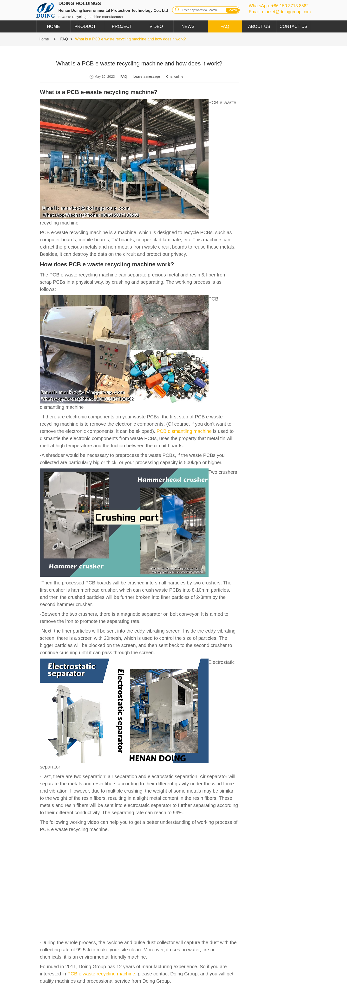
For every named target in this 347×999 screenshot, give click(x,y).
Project (122, 26)
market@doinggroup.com (286, 11)
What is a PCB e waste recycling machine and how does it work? (130, 39)
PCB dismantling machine (184, 431)
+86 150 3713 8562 (290, 5)
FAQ (225, 26)
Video (156, 26)
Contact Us (293, 26)
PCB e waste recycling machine (101, 973)
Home (53, 26)
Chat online (174, 76)
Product (85, 26)
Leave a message (146, 76)
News (188, 26)
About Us (259, 26)
